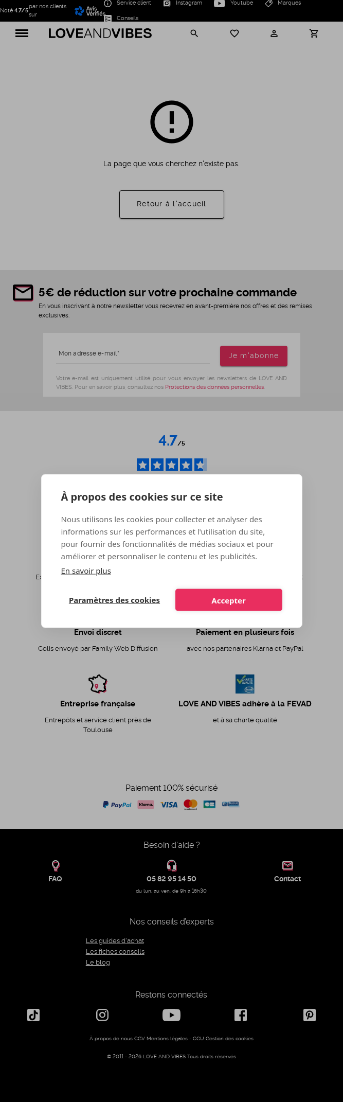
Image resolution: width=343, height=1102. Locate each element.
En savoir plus (86, 570)
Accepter (228, 600)
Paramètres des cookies (114, 600)
